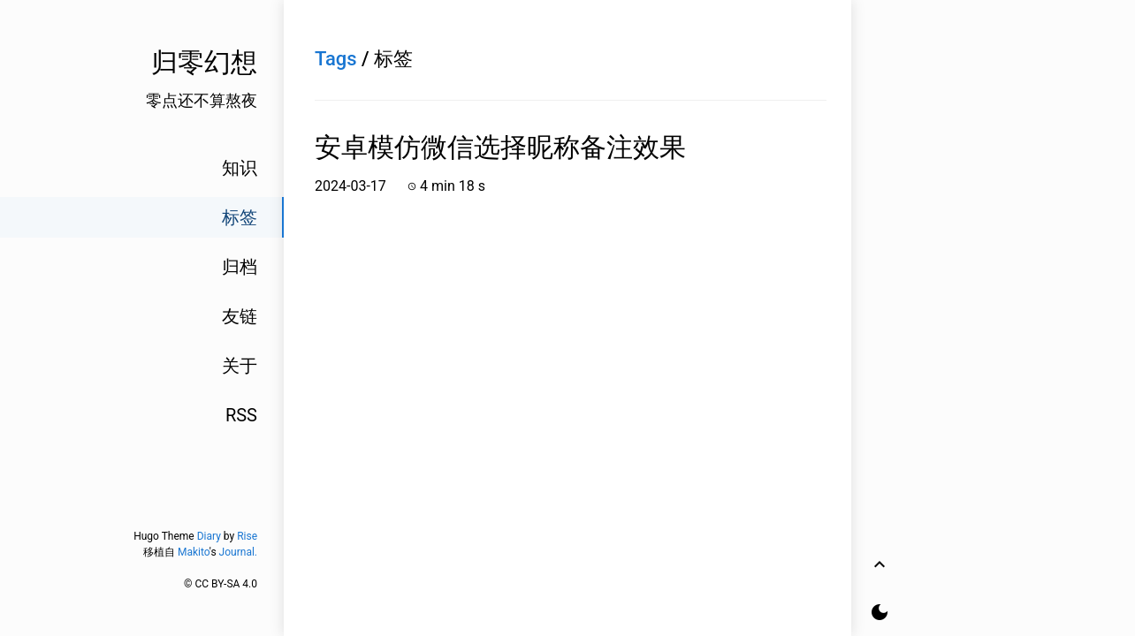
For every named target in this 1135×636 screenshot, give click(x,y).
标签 (239, 217)
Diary (209, 536)
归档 (239, 266)
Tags (336, 59)
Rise (247, 536)
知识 (239, 167)
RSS (241, 415)
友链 (239, 316)
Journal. (238, 552)
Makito (193, 552)
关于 (239, 365)
